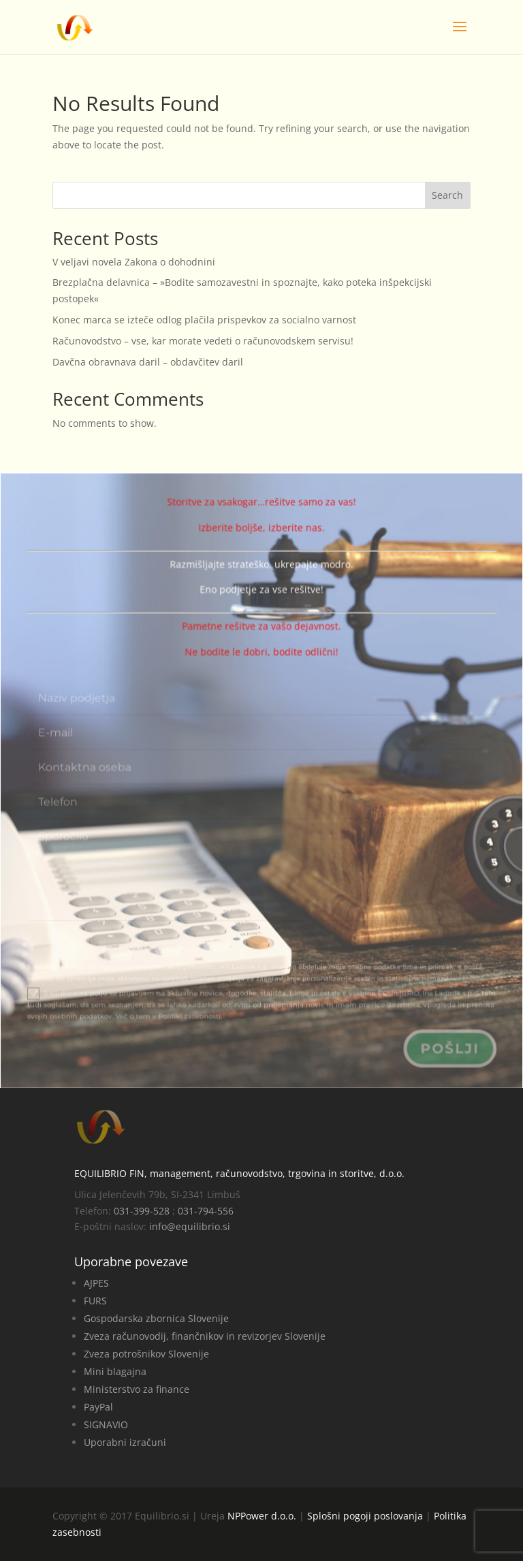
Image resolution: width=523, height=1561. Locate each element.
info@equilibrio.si (189, 1226)
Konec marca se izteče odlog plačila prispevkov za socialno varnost (204, 319)
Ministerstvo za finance (136, 1389)
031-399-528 (142, 1210)
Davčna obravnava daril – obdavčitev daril (147, 361)
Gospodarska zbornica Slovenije (156, 1318)
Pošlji (446, 1049)
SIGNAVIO (106, 1424)
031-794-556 (206, 1210)
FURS (95, 1300)
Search (447, 195)
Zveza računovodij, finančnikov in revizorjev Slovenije (205, 1336)
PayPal (98, 1406)
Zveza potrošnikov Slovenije (146, 1353)
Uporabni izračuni (125, 1442)
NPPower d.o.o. (261, 1515)
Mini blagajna (115, 1371)
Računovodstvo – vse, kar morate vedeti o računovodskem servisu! (202, 340)
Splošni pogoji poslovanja (365, 1515)
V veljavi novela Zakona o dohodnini (133, 261)
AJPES (96, 1282)
